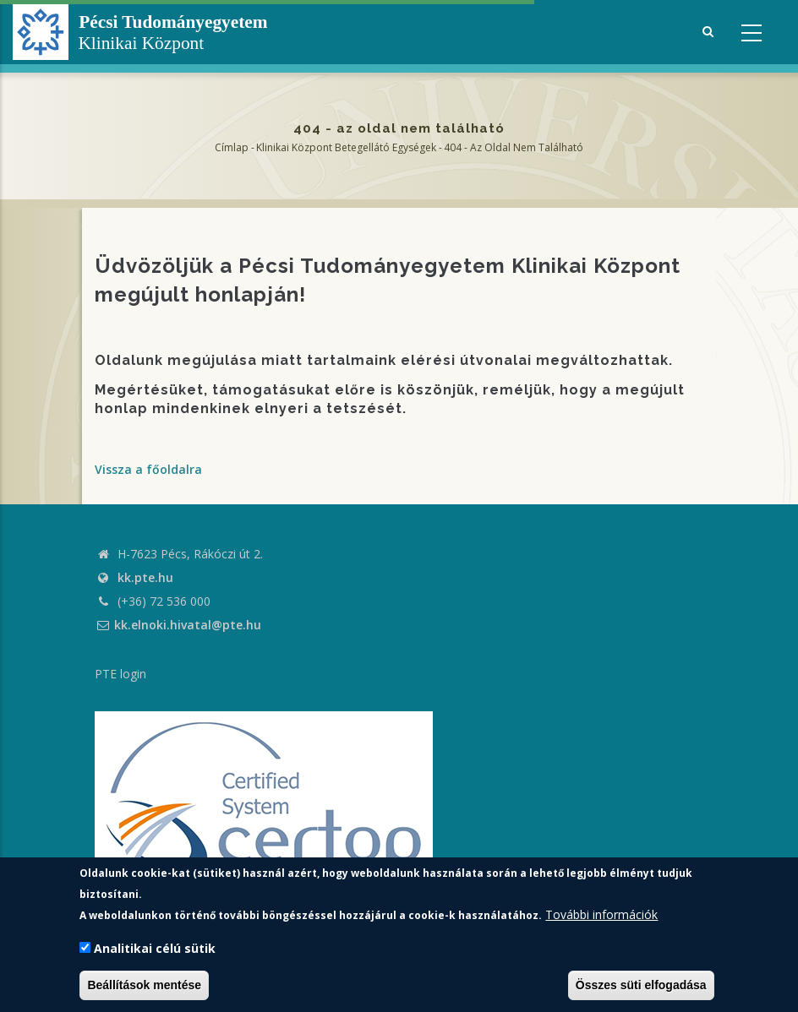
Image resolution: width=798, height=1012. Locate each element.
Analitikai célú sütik (155, 948)
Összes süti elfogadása (641, 985)
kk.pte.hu (145, 577)
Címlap (232, 147)
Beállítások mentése (144, 985)
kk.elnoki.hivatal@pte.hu (178, 625)
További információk (601, 914)
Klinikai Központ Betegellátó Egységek (346, 147)
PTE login (120, 674)
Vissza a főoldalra (148, 469)
